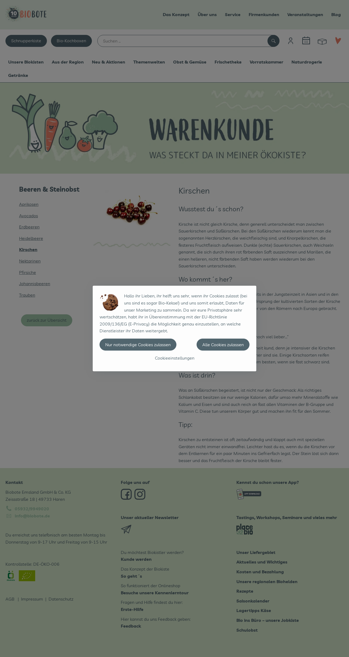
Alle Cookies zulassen (223, 344)
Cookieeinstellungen (174, 358)
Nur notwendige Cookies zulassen (138, 344)
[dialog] (174, 328)
